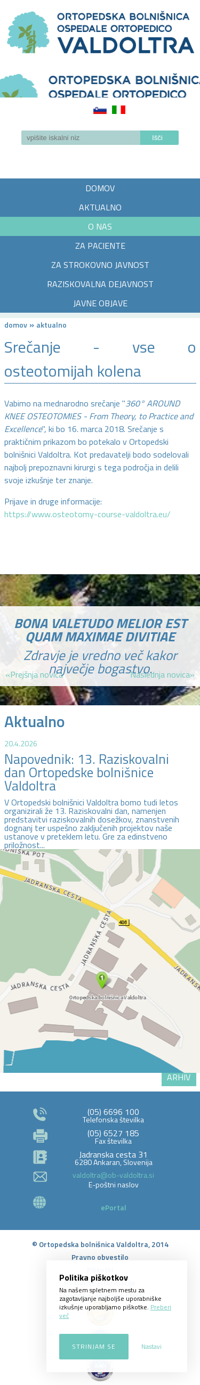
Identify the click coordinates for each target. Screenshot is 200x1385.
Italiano (118, 109)
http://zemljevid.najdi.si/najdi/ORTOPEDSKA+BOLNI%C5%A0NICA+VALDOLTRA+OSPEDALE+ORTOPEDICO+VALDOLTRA (100, 961)
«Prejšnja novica (34, 674)
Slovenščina (100, 109)
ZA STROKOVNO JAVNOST (100, 264)
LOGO (100, 82)
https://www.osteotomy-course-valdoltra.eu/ (87, 514)
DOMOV (100, 188)
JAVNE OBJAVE (100, 303)
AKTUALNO (100, 207)
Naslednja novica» (162, 674)
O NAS (100, 226)
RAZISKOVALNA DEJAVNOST (100, 284)
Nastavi (151, 1346)
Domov (15, 324)
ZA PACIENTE (100, 245)
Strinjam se (94, 1346)
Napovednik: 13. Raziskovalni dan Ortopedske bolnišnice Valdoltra (86, 772)
